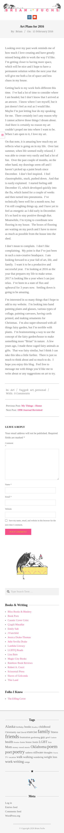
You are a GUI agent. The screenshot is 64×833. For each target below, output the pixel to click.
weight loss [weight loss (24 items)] (50, 757)
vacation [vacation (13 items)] (12, 757)
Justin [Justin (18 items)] (35, 742)
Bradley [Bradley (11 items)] (35, 727)
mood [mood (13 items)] (21, 747)
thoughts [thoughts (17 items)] (48, 752)
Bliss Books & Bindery (20, 611)
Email (8, 497)
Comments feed (13, 811)
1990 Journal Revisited (29, 410)
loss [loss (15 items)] (50, 742)
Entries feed (11, 807)
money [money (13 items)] (15, 747)
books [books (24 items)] (27, 726)
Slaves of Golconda (18, 675)
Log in (8, 803)
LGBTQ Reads (15, 650)
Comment (9, 444)
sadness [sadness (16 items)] (29, 752)
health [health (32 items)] (9, 742)
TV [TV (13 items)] (6, 757)
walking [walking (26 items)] (28, 757)
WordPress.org (12, 815)
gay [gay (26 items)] (43, 737)
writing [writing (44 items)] (18, 762)
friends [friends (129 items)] (12, 736)
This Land (13, 680)
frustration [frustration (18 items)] (25, 737)
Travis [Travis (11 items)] (55, 753)
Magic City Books (17, 658)
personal (40, 390)
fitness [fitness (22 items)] (54, 732)
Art (12, 390)
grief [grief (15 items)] (48, 737)
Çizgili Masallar (16, 624)
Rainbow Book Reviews (20, 663)
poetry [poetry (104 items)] (19, 751)
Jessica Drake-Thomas (19, 637)
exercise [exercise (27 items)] (32, 732)
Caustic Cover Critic (18, 620)
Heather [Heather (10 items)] (16, 742)
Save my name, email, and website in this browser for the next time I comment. (30, 522)
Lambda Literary (16, 645)
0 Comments (22, 393)
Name (8, 484)
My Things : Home (31, 405)
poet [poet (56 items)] (8, 752)
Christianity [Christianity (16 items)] (10, 732)
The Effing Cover (17, 698)
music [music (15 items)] (27, 747)
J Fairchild (13, 633)
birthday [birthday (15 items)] (20, 727)
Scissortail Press (16, 671)
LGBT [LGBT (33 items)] (43, 742)
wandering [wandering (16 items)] (38, 757)
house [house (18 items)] (29, 742)
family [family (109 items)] (44, 731)
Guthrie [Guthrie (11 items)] (53, 737)
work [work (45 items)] (9, 762)
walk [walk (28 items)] (20, 757)
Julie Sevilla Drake (17, 641)
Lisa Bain (13, 654)
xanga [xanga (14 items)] (27, 762)
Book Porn (13, 616)
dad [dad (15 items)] (18, 732)
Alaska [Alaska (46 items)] (10, 726)
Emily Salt (13, 628)
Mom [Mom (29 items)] (8, 747)
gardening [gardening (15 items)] (35, 737)
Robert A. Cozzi (16, 667)
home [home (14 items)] (22, 742)
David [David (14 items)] (23, 732)
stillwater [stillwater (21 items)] (38, 752)
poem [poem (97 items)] (52, 746)
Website (8, 509)
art (32, 390)
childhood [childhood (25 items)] (44, 726)
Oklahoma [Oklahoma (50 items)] (39, 747)
